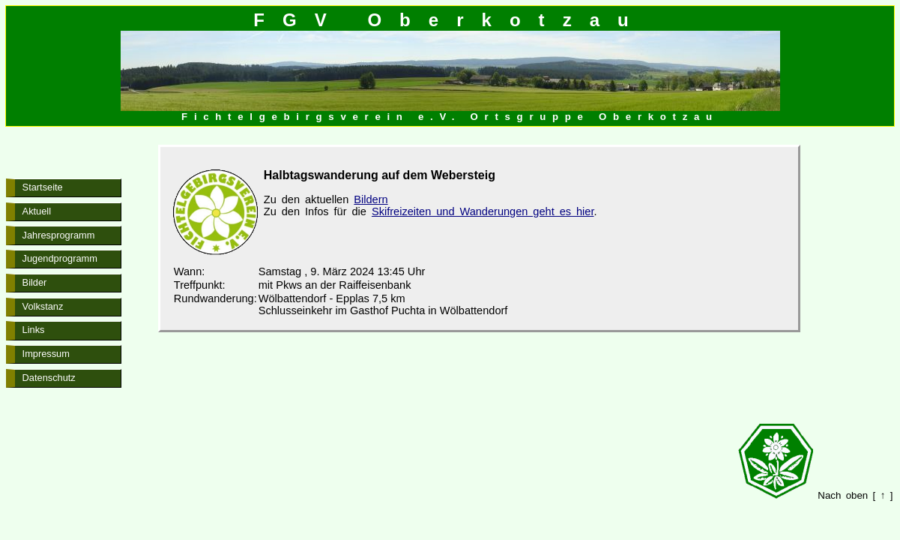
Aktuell (36, 211)
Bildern (370, 200)
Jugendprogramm (59, 258)
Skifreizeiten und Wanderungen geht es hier (483, 212)
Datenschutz (49, 377)
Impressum (46, 353)
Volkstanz (43, 306)
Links (33, 329)
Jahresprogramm (58, 235)
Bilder (34, 282)
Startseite (42, 187)
